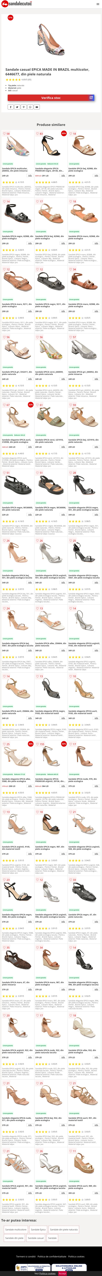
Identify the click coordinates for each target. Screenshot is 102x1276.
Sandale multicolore (15, 1229)
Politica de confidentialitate (52, 1256)
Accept (62, 1273)
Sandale (52, 1238)
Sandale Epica (38, 1229)
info (30, 175)
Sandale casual (36, 1238)
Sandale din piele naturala (64, 1229)
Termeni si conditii (26, 1256)
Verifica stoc (67, 98)
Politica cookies (76, 1256)
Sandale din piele (14, 1238)
